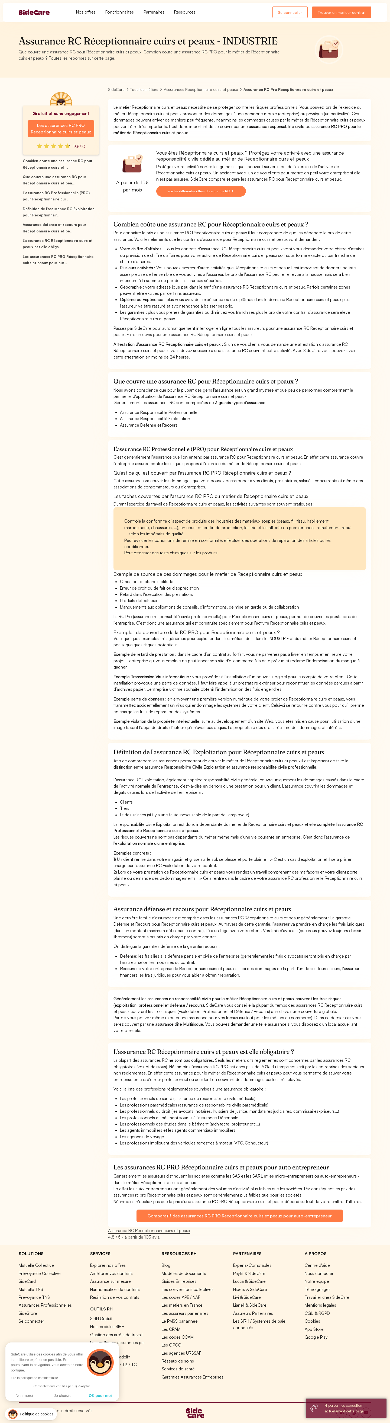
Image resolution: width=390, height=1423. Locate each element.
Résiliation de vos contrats (114, 1297)
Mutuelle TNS (31, 1289)
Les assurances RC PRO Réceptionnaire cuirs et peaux (61, 129)
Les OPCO (171, 1345)
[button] (31, 1414)
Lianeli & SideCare (249, 1305)
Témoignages (317, 1289)
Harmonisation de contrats (115, 1289)
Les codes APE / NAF (181, 1297)
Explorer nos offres (108, 1265)
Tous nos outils (104, 1372)
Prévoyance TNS (34, 1297)
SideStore (28, 1313)
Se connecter (290, 12)
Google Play (316, 1337)
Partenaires (154, 12)
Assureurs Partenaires (253, 1313)
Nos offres (86, 12)
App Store (314, 1329)
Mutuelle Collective (36, 1265)
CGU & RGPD (317, 1313)
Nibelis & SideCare (250, 1289)
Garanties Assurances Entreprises (192, 1377)
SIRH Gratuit (101, 1318)
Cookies (312, 1321)
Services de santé (178, 1368)
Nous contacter (319, 1273)
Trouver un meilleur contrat (342, 12)
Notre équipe (317, 1281)
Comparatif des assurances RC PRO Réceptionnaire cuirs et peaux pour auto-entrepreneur (240, 1216)
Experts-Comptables (252, 1265)
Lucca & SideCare (249, 1281)
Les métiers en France (182, 1305)
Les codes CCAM (178, 1337)
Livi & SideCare (247, 1297)
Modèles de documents (184, 1273)
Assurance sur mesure (110, 1281)
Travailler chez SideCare (327, 1297)
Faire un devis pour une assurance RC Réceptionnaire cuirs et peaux (189, 334)
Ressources (185, 12)
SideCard (27, 1281)
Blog (166, 1265)
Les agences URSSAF (181, 1353)
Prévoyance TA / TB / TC (113, 1364)
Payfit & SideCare (249, 1273)
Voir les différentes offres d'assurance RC (200, 191)
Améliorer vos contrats (111, 1273)
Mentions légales (320, 1305)
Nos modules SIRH (107, 1326)
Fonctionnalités (119, 12)
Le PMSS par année (180, 1321)
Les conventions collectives (187, 1289)
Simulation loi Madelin (110, 1357)
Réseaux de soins (178, 1361)
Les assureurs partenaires (185, 1313)
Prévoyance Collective (40, 1273)
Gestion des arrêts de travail (116, 1334)
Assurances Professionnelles (45, 1305)
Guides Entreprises (179, 1281)
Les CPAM (171, 1329)
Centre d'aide (317, 1265)
